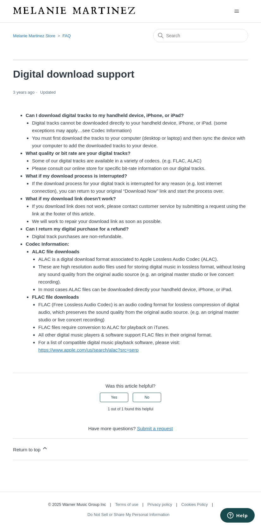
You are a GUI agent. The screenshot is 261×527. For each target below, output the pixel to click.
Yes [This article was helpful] (114, 397)
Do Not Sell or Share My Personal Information (129, 514)
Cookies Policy (194, 504)
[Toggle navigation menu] (237, 11)
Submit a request (155, 428)
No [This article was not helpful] (146, 397)
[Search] (201, 35)
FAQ (67, 35)
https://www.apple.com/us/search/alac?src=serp (88, 350)
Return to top (30, 448)
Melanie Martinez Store (34, 35)
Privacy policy (160, 504)
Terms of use (126, 504)
